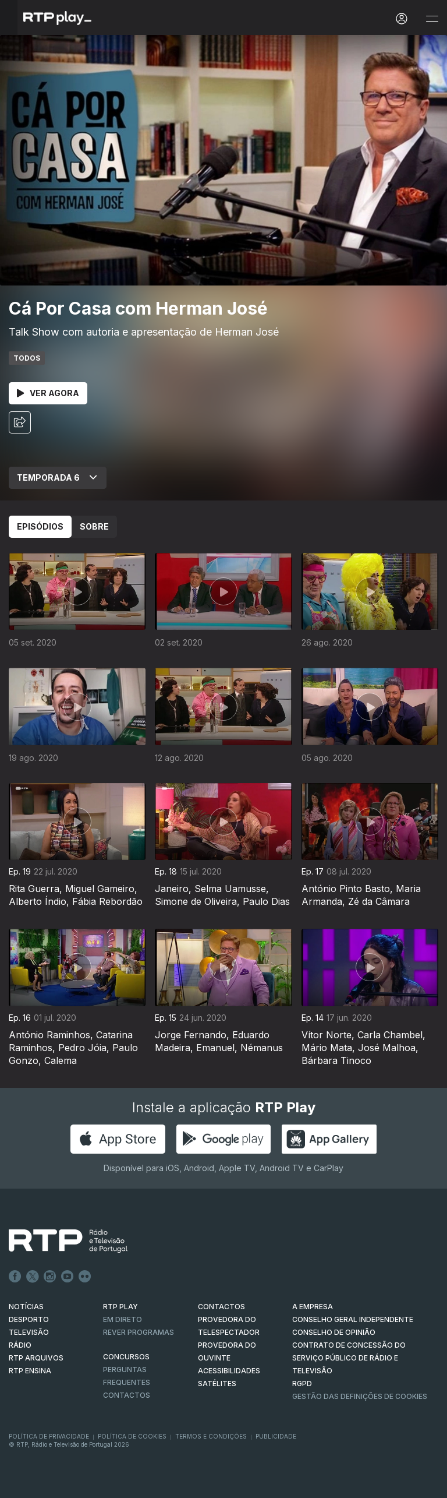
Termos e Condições (211, 1436)
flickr (85, 1276)
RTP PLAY (120, 1306)
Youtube (67, 1276)
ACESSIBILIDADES (229, 1370)
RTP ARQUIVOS (36, 1358)
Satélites (217, 1383)
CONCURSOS (126, 1356)
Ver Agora (48, 393)
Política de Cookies (132, 1436)
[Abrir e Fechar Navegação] (432, 19)
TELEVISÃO (29, 1332)
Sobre (94, 526)
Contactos (126, 1395)
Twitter (32, 1276)
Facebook (15, 1276)
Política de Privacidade (49, 1436)
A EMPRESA (312, 1306)
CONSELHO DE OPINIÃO (333, 1332)
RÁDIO (20, 1345)
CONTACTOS (221, 1306)
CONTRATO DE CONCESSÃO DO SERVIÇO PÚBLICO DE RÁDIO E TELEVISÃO (349, 1358)
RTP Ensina (30, 1370)
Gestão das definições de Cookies (359, 1396)
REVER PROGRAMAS (138, 1332)
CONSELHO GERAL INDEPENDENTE (352, 1319)
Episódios (40, 526)
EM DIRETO (122, 1319)
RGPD (302, 1383)
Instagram (50, 1276)
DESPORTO (29, 1319)
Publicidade (276, 1436)
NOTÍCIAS (26, 1306)
